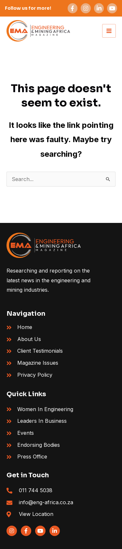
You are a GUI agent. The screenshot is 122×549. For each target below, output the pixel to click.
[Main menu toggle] (108, 30)
